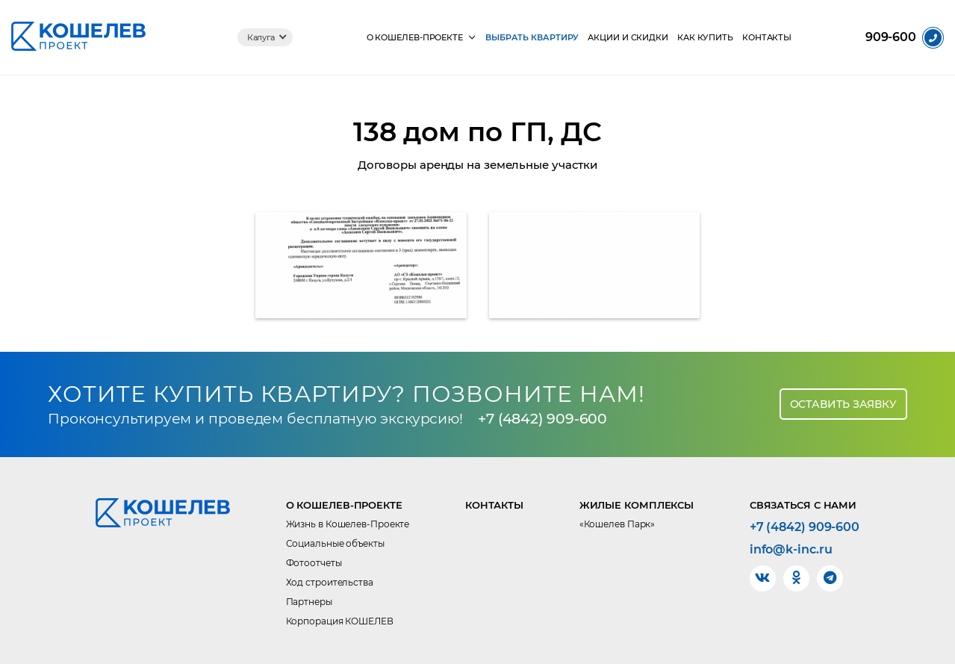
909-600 (890, 37)
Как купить (705, 38)
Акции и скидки (628, 38)
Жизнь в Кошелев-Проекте (348, 524)
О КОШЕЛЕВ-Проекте (415, 38)
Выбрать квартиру (532, 38)
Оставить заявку (844, 404)
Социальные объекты (335, 543)
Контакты (766, 38)
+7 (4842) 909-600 (542, 418)
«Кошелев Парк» (617, 524)
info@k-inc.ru (791, 549)
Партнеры (309, 601)
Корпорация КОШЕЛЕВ (339, 621)
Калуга (261, 37)
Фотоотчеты (314, 562)
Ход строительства (329, 582)
